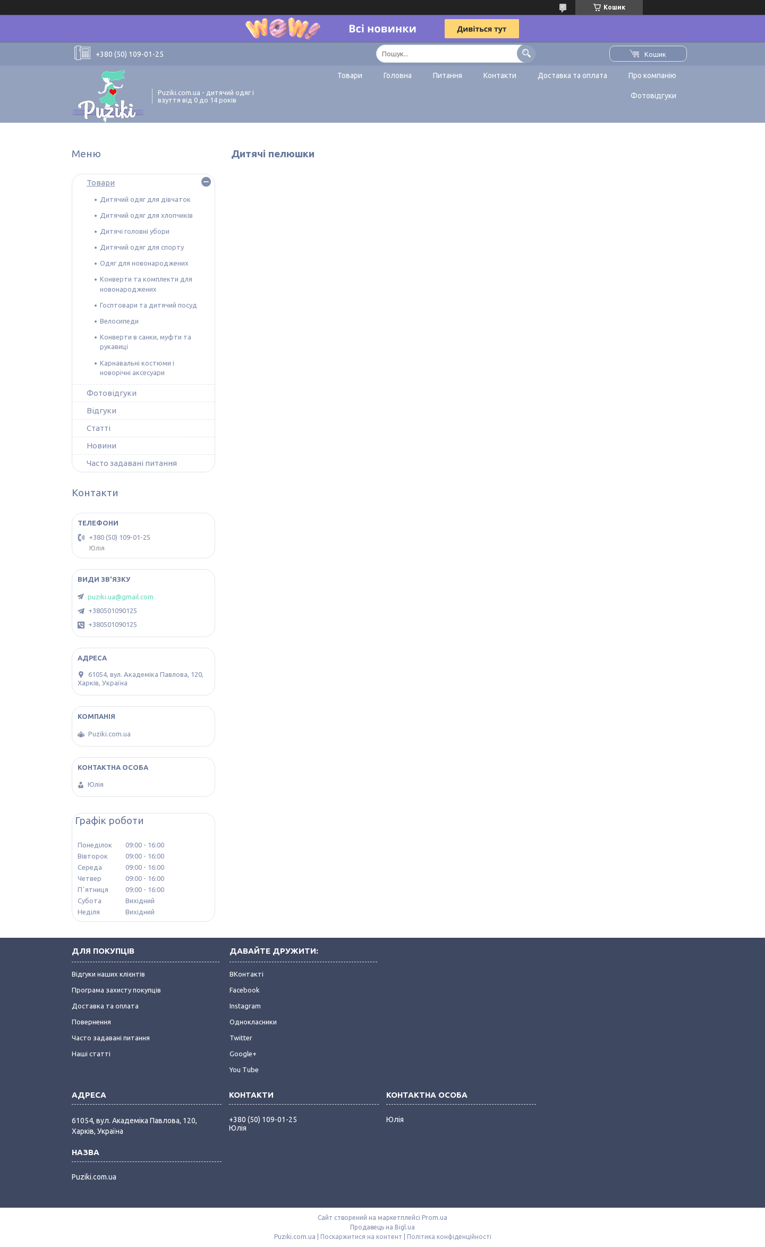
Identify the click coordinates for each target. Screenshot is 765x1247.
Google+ (243, 1053)
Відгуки (101, 410)
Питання (447, 75)
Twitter (241, 1037)
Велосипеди (119, 321)
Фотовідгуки (653, 95)
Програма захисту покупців (116, 990)
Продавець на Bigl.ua (382, 1227)
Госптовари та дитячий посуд (148, 305)
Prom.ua (434, 1217)
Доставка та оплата (572, 75)
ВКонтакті (247, 974)
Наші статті (91, 1053)
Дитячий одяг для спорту (142, 247)
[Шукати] (526, 53)
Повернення (91, 1021)
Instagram (245, 1006)
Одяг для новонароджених (144, 263)
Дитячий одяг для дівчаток (145, 199)
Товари (349, 75)
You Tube (244, 1069)
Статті (98, 427)
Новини (101, 445)
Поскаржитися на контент (361, 1236)
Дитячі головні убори (134, 231)
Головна (398, 75)
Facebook (245, 990)
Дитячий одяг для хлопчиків (146, 215)
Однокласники (253, 1021)
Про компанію (652, 75)
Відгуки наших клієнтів (108, 974)
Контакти (499, 75)
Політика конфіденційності (449, 1236)
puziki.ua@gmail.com (121, 596)
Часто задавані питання (132, 463)
